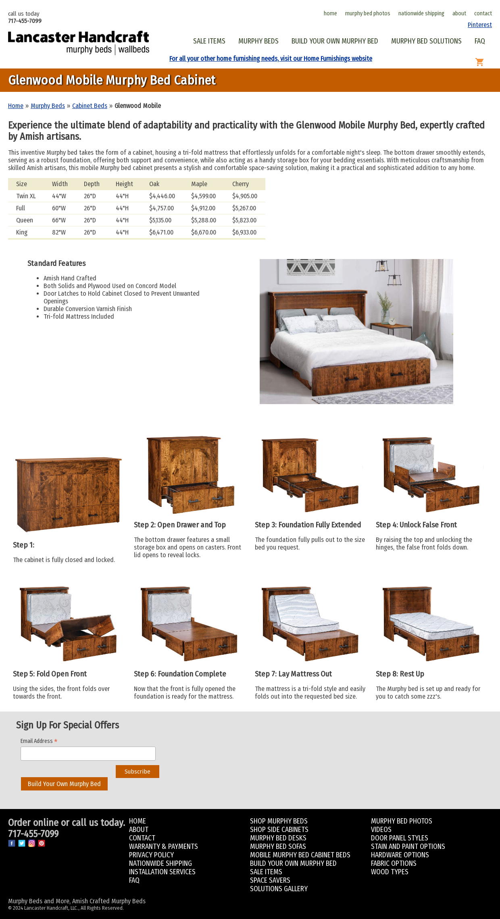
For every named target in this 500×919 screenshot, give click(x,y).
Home (15, 106)
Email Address (39, 741)
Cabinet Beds (89, 106)
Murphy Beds (48, 106)
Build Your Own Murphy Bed (64, 784)
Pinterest (480, 25)
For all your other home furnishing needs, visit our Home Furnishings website (270, 58)
